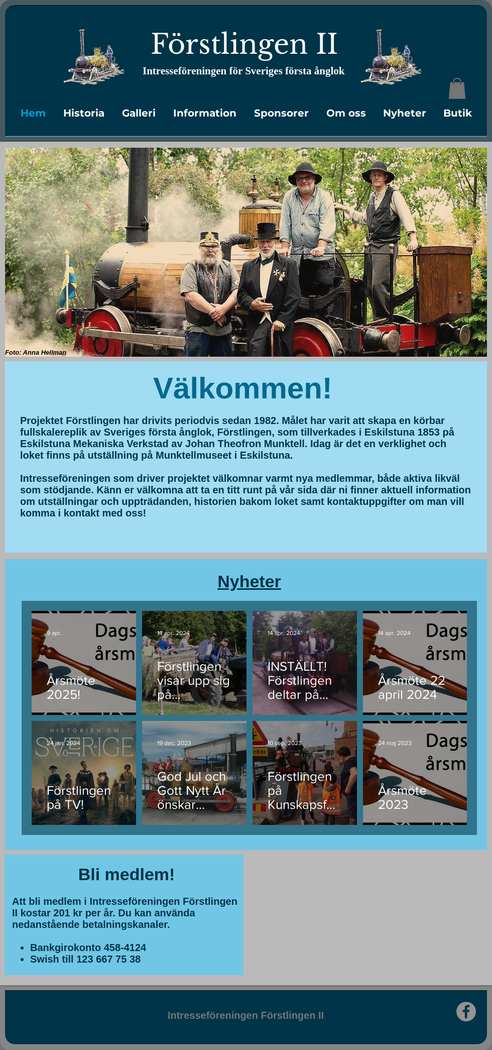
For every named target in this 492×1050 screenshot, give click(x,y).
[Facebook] (466, 1011)
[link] (457, 88)
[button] (83, 113)
